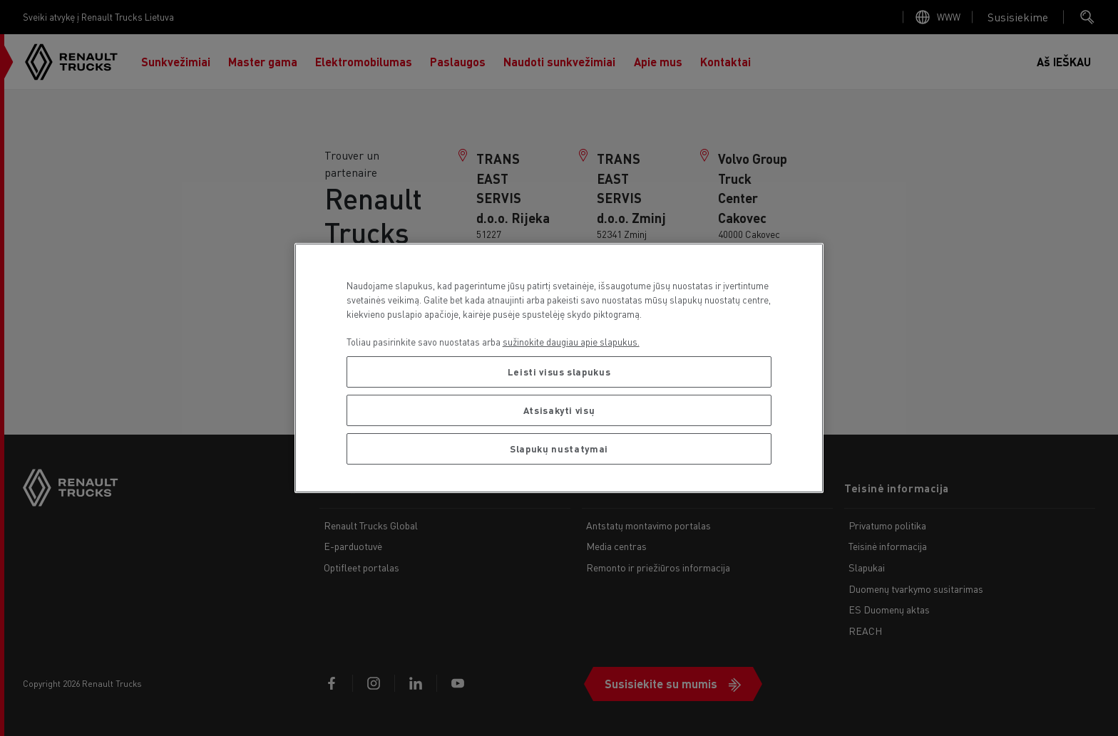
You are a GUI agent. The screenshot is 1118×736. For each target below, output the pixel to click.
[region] (559, 367)
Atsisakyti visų (559, 410)
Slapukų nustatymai (559, 448)
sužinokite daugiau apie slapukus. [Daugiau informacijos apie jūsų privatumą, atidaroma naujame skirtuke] (571, 342)
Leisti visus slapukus (559, 372)
